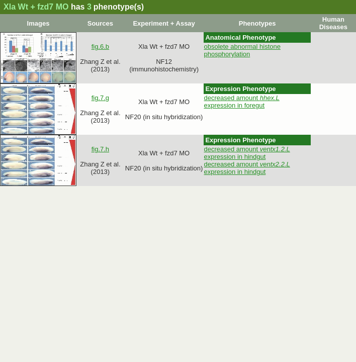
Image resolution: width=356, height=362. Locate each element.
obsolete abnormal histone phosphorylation (242, 50)
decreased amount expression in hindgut (247, 152)
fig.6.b (100, 46)
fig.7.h (100, 149)
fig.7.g (100, 98)
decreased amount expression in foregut (241, 101)
